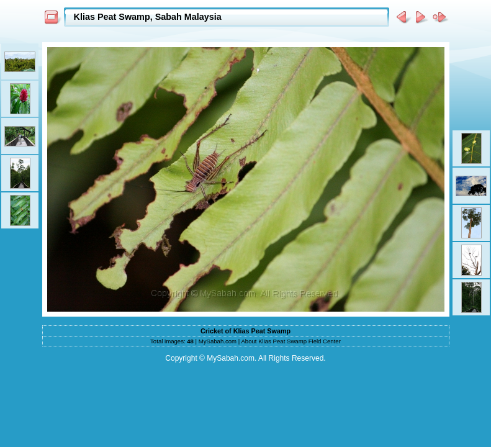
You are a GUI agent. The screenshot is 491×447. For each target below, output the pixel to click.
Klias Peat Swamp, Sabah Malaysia (148, 17)
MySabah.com (217, 341)
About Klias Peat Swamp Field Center (291, 341)
